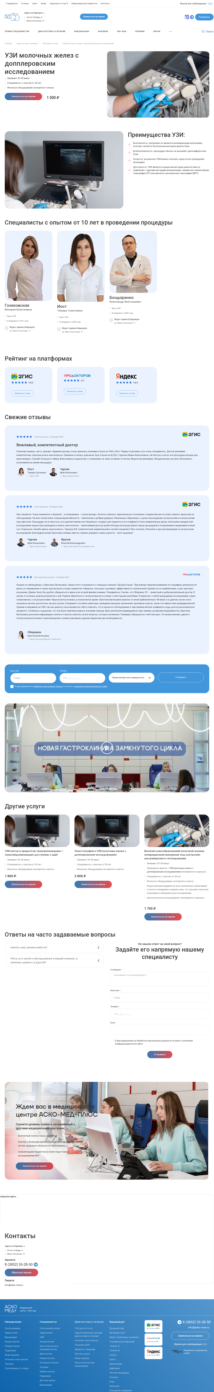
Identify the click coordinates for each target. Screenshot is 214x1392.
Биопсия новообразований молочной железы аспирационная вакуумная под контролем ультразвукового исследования (174, 854)
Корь (112, 1381)
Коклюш (114, 1377)
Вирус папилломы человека (124, 1337)
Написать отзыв (22, 393)
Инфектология (47, 1371)
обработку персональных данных (48, 686)
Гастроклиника (12, 1328)
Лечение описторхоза (16, 1359)
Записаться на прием (94, 16)
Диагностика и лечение (89, 1321)
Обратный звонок (21, 1272)
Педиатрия (10, 1350)
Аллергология (12, 1341)
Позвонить (204, 17)
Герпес (113, 1355)
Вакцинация (11, 1337)
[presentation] (200, 811)
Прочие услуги (82, 1353)
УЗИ (42, 1337)
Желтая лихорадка (119, 1372)
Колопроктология (49, 1362)
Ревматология (12, 1346)
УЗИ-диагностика (84, 1328)
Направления (13, 1321)
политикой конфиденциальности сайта (90, 686)
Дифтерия (115, 1368)
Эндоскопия (11, 1332)
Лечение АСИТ (82, 1345)
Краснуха (114, 1386)
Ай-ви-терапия (12, 1355)
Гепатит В (115, 1350)
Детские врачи (47, 1380)
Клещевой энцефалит (121, 1390)
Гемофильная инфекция (122, 1341)
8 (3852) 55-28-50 (19, 1264)
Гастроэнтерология (50, 1328)
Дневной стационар (85, 1349)
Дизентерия (116, 1364)
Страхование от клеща (16, 1368)
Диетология (46, 1353)
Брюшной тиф (117, 1328)
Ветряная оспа (117, 1332)
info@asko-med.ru (14, 1285)
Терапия (9, 1364)
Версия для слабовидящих (190, 1344)
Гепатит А (115, 1346)
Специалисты (48, 1321)
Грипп (112, 1359)
